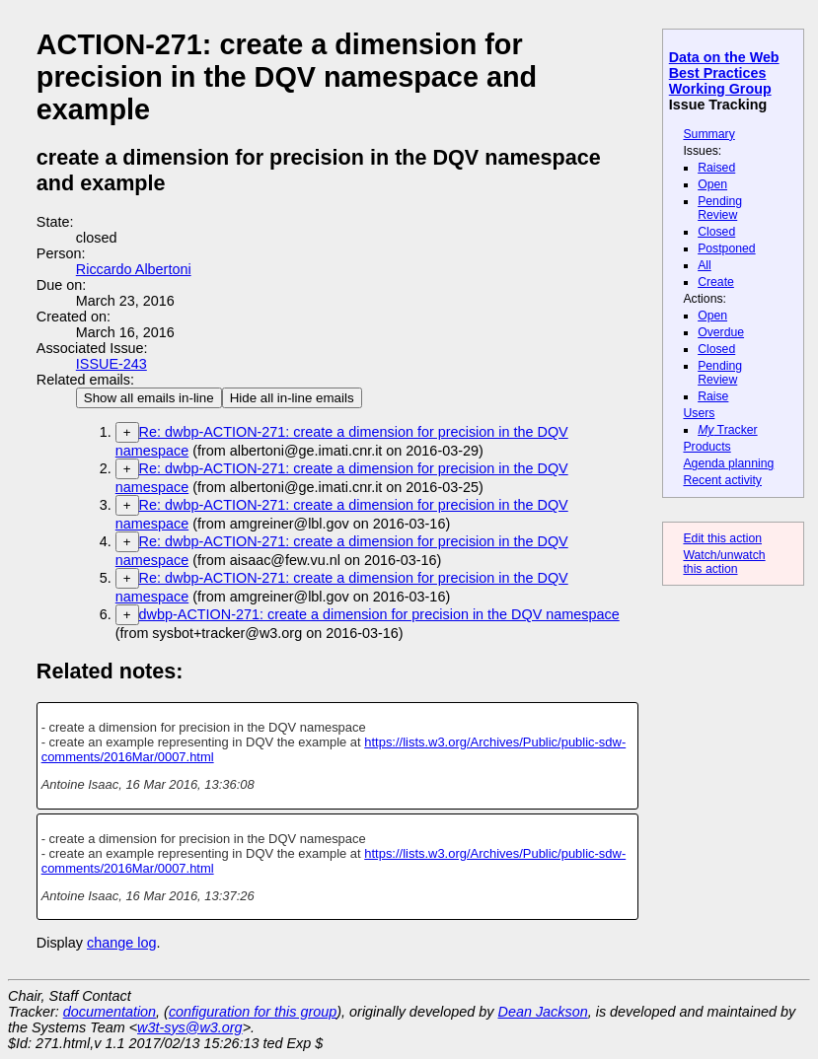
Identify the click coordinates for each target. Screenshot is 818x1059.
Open (712, 184)
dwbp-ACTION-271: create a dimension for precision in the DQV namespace (379, 614)
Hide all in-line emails (292, 397)
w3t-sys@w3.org (190, 1027)
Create (716, 282)
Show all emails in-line (149, 397)
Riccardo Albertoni (133, 269)
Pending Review (720, 208)
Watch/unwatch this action (724, 562)
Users (698, 413)
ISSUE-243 (111, 364)
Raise (713, 396)
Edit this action (722, 538)
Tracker (728, 430)
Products (706, 447)
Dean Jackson (543, 1012)
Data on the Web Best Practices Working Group (724, 73)
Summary (708, 134)
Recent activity (722, 480)
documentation (109, 1012)
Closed (716, 232)
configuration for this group (252, 1012)
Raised (716, 168)
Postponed (727, 248)
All (704, 265)
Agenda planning (728, 463)
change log (121, 943)
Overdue (721, 332)
